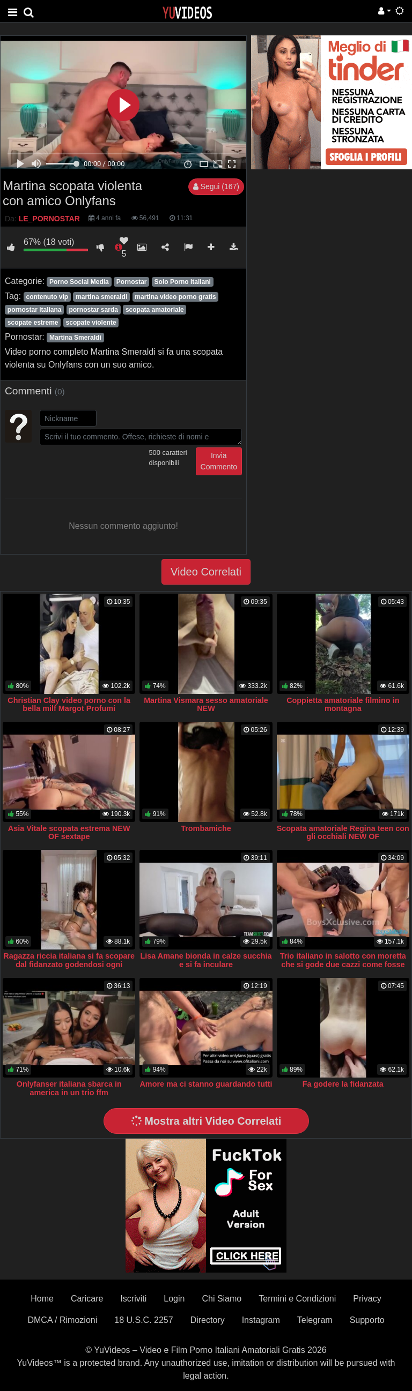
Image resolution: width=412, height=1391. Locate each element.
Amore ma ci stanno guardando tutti (205, 1084)
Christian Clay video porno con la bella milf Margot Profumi (69, 704)
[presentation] (121, 468)
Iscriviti (133, 1298)
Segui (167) (216, 186)
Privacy (367, 1298)
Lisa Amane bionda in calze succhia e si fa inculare (205, 960)
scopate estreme (33, 322)
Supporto (367, 1320)
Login (174, 1298)
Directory (207, 1320)
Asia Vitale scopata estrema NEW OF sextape (69, 832)
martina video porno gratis (175, 297)
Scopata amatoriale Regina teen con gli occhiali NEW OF (343, 832)
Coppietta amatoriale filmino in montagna (342, 704)
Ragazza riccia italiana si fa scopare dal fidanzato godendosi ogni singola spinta (69, 964)
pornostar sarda (93, 309)
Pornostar (131, 282)
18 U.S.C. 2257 (143, 1320)
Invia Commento (219, 461)
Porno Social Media (79, 282)
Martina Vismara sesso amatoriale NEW (206, 704)
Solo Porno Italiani (182, 282)
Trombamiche (206, 828)
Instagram (261, 1320)
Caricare (87, 1298)
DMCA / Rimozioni (62, 1320)
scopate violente (91, 322)
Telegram (315, 1320)
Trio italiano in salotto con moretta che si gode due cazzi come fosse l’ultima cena (343, 964)
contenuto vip (47, 297)
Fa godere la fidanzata (343, 1084)
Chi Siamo (221, 1298)
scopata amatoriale (155, 309)
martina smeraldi (101, 297)
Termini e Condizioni (297, 1298)
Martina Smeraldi (75, 337)
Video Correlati (206, 572)
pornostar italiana (35, 309)
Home (42, 1298)
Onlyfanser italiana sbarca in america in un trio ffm (69, 1088)
